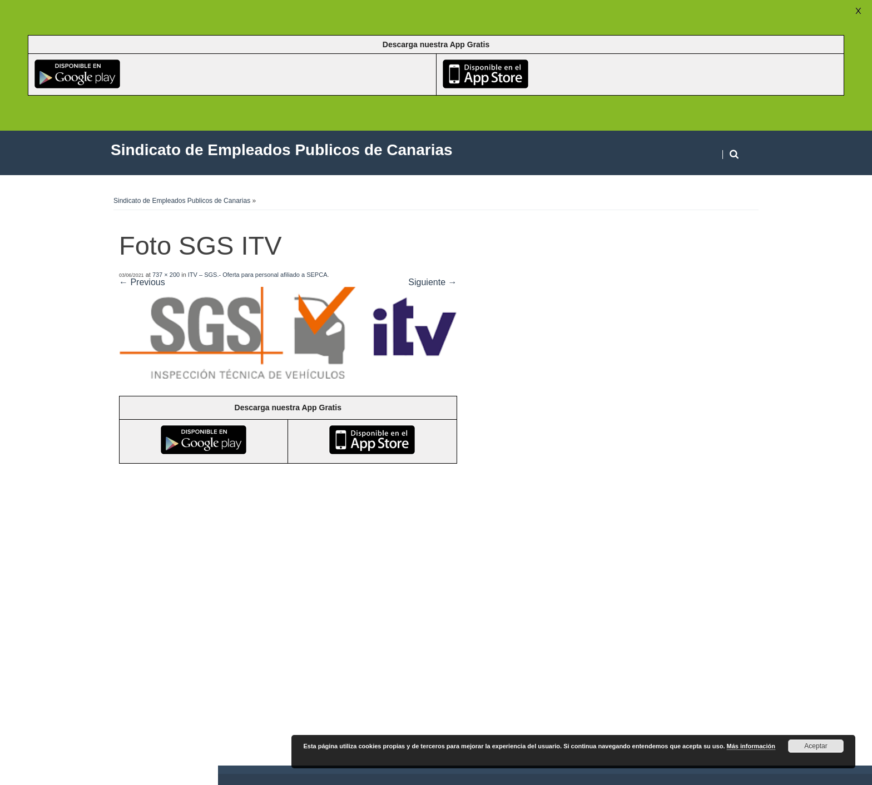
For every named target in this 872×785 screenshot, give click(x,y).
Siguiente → (432, 282)
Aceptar (815, 746)
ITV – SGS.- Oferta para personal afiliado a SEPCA (258, 274)
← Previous (142, 282)
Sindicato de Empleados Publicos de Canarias (181, 201)
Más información (751, 746)
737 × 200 (166, 274)
